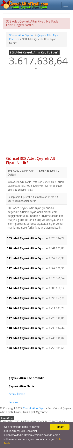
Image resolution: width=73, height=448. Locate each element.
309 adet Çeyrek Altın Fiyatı (26, 238)
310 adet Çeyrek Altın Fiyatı (26, 248)
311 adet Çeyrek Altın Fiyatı (26, 258)
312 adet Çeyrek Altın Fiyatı (26, 268)
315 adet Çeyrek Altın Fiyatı (26, 298)
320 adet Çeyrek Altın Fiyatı (26, 348)
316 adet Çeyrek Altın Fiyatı (26, 308)
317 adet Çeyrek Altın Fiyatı (26, 318)
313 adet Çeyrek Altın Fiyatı (26, 278)
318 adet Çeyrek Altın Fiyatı (26, 328)
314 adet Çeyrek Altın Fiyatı (26, 288)
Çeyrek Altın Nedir (21, 386)
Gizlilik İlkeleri (17, 394)
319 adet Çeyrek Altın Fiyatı (26, 338)
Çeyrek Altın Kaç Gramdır (26, 378)
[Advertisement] (36, 115)
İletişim (13, 402)
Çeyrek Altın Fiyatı (34, 408)
